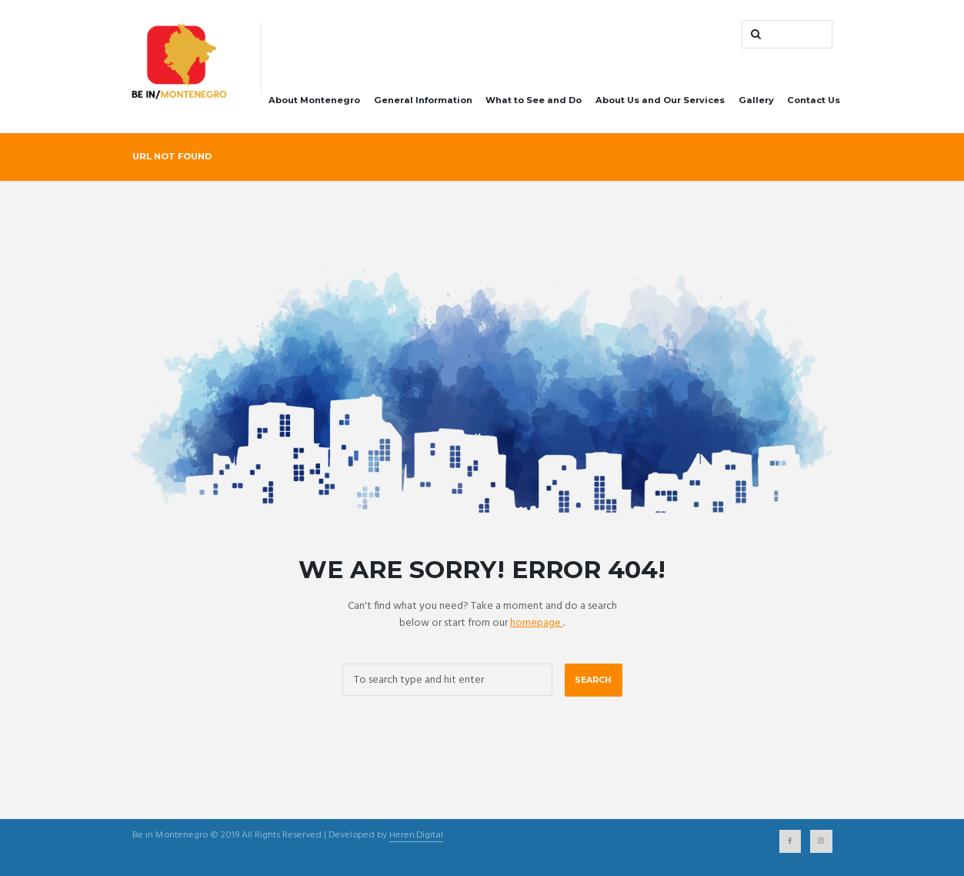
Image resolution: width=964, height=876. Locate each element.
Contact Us (813, 100)
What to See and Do (533, 100)
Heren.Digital (416, 836)
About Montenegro (314, 100)
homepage (536, 623)
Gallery (756, 100)
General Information (423, 100)
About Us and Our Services (660, 100)
